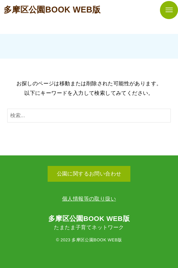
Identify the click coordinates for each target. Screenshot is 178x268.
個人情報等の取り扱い (89, 198)
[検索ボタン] (164, 115)
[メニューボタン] (169, 10)
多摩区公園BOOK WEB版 (52, 9)
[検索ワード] (89, 115)
